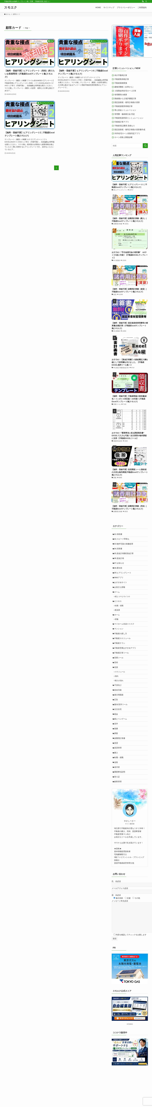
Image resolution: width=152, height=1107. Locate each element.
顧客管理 (118, 809)
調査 (117, 756)
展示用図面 (119, 713)
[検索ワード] (130, 145)
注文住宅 (118, 729)
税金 (117, 734)
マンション (119, 639)
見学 (117, 745)
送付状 (117, 793)
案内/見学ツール (121, 724)
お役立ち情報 (120, 593)
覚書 (117, 751)
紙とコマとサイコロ (123, 604)
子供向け (118, 702)
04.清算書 (119, 551)
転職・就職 (120, 614)
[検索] (146, 1)
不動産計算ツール (122, 666)
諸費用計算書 (120, 761)
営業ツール (119, 672)
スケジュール (121, 687)
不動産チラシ (120, 656)
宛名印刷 (118, 708)
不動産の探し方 (121, 645)
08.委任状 (119, 572)
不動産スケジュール (123, 650)
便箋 (117, 629)
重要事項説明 (120, 799)
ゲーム (117, 599)
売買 (117, 682)
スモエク (10, 7)
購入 (117, 777)
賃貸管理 (118, 772)
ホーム (117, 624)
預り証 (117, 804)
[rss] (143, 1)
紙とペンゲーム (121, 740)
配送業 (118, 619)
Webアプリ (119, 583)
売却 (117, 677)
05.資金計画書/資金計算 (124, 556)
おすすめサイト (121, 588)
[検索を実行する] (145, 145)
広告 (117, 718)
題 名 (116, 923)
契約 (117, 692)
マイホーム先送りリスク (125, 634)
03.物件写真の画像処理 (124, 545)
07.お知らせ (120, 566)
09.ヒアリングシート (123, 577)
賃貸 (117, 767)
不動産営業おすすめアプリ (126, 661)
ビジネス (118, 609)
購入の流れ (120, 697)
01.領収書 (119, 534)
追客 (117, 788)
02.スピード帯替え (122, 540)
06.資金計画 (120, 561)
